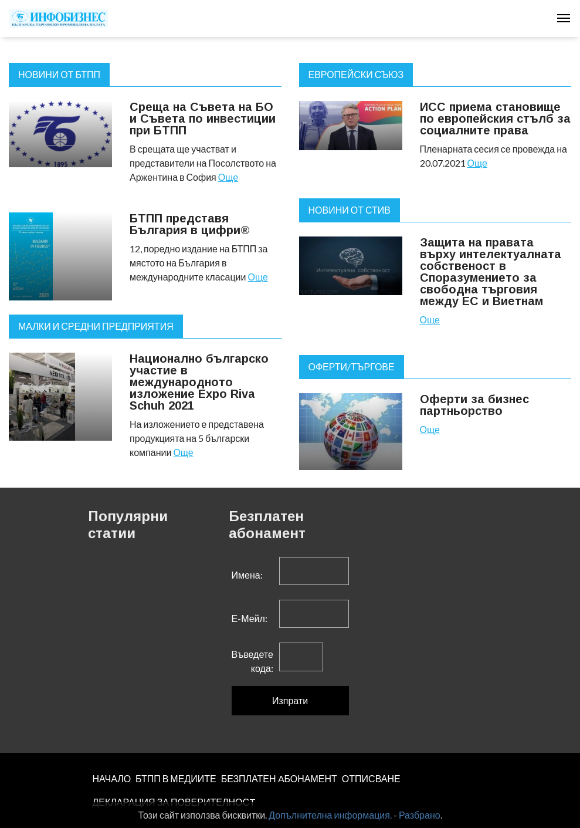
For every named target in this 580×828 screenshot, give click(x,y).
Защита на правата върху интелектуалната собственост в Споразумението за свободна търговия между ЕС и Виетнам (490, 271)
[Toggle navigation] (563, 18)
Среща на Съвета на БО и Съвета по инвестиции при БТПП (203, 118)
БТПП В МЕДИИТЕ (175, 778)
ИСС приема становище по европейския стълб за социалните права (495, 118)
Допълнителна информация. (330, 814)
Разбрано (419, 814)
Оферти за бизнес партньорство (474, 405)
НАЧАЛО (112, 778)
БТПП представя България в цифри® (190, 224)
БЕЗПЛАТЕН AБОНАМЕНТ (279, 778)
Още (228, 177)
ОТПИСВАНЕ (371, 778)
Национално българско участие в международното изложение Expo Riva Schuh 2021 (199, 382)
